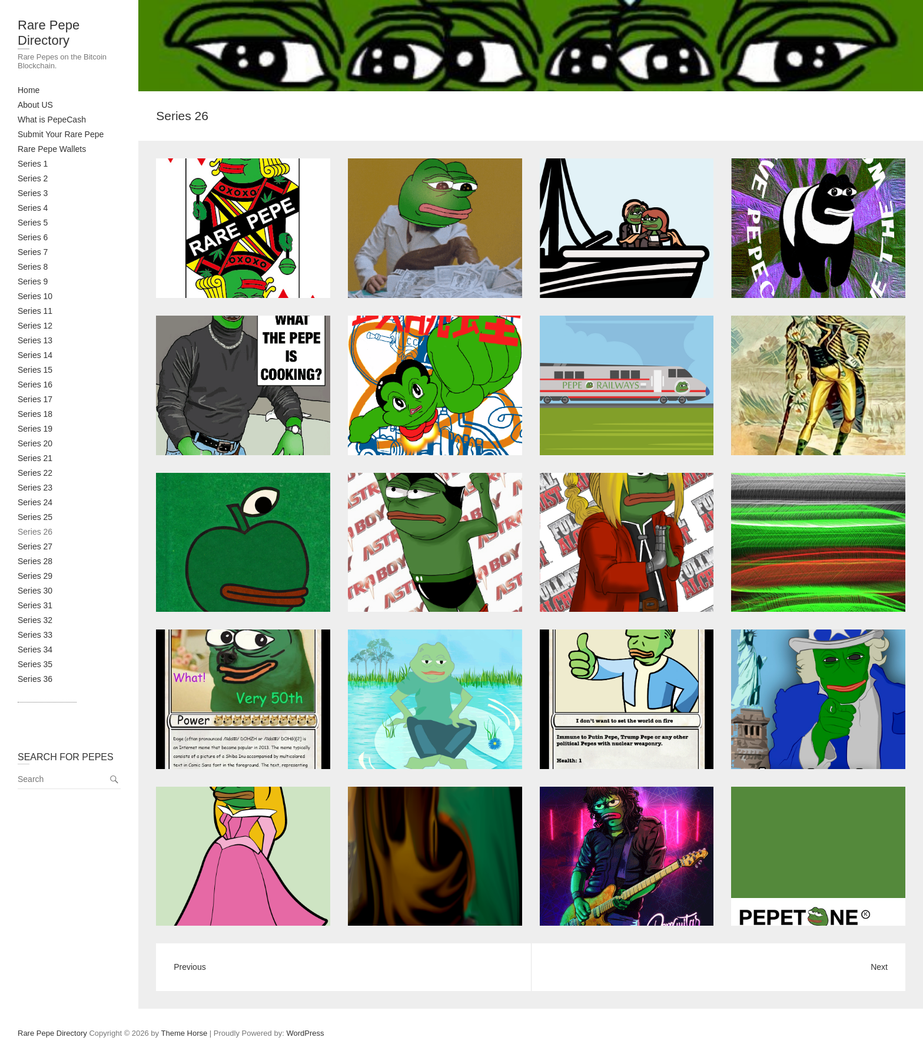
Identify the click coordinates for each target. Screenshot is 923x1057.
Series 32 (35, 620)
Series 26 (35, 531)
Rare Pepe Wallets (52, 149)
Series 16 (35, 384)
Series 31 (35, 605)
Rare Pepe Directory (48, 33)
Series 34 (35, 649)
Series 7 (33, 252)
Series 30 (35, 590)
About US (35, 105)
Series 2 (33, 178)
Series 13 (35, 340)
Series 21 (35, 458)
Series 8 (33, 266)
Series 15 (35, 370)
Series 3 (33, 193)
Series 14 (35, 355)
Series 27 (35, 546)
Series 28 (35, 561)
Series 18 (35, 414)
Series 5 (33, 222)
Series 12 (35, 325)
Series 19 (35, 428)
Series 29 (35, 576)
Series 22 (35, 473)
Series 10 (35, 296)
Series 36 (35, 679)
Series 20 (35, 443)
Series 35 (35, 664)
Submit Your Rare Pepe (61, 134)
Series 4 (33, 208)
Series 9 (33, 281)
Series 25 (35, 517)
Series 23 (35, 487)
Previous (189, 967)
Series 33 (35, 634)
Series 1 (33, 163)
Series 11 (35, 311)
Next (879, 967)
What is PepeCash (52, 119)
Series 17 (35, 399)
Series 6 (33, 237)
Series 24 (35, 502)
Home (28, 90)
